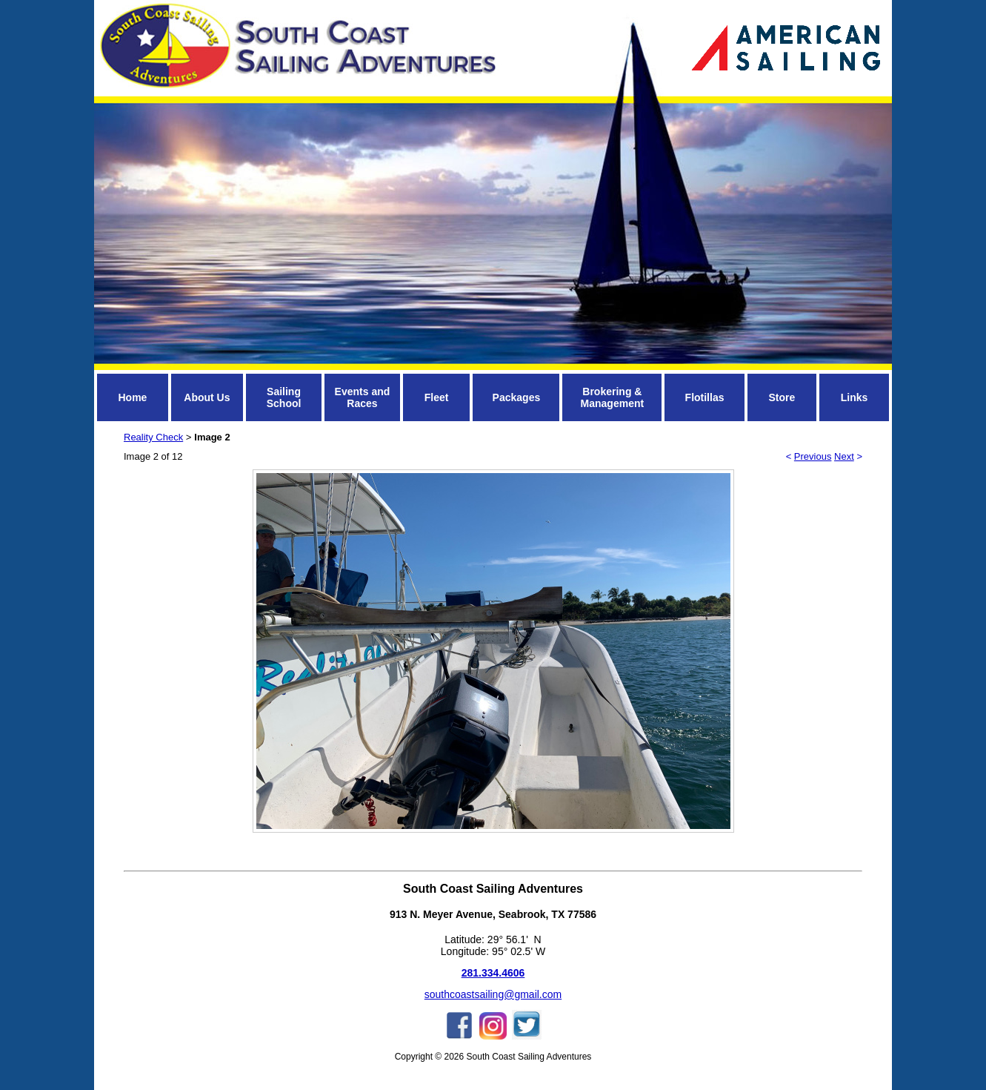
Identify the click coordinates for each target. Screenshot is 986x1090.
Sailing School (284, 397)
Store (781, 397)
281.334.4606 (493, 973)
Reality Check (153, 437)
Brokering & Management (612, 397)
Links (854, 397)
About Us (207, 397)
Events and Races (362, 397)
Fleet (436, 397)
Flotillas (704, 397)
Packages (517, 397)
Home (132, 397)
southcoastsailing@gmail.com (493, 994)
